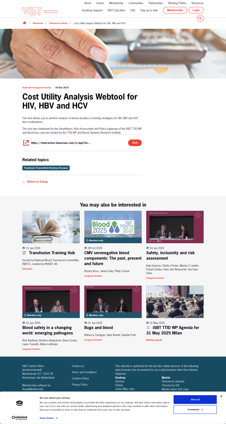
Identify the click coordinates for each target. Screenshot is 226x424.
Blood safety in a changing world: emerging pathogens (47, 330)
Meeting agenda (154, 340)
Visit (135, 143)
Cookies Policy (80, 378)
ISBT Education (116, 10)
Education (27, 268)
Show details (47, 418)
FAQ (133, 10)
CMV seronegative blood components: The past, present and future (113, 258)
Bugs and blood (98, 327)
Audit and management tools (36, 87)
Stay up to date (149, 10)
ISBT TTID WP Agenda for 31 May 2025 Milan (172, 330)
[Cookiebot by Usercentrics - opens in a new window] (19, 418)
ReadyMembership (32, 389)
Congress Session (93, 275)
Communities (136, 3)
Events (100, 3)
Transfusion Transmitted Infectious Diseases (46, 167)
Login (196, 10)
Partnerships (156, 3)
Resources (198, 3)
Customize (195, 409)
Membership (116, 3)
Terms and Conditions (84, 372)
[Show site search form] (200, 18)
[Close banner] (221, 396)
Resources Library (59, 23)
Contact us (78, 366)
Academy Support (92, 10)
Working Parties (177, 3)
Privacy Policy (80, 384)
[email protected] (32, 370)
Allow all (195, 399)
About (87, 3)
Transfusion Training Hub (48, 252)
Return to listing (37, 182)
